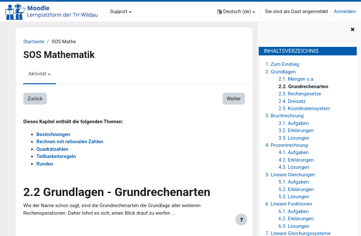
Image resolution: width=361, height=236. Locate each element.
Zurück (35, 99)
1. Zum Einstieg (282, 64)
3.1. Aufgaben (293, 123)
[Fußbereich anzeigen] (241, 220)
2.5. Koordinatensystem (304, 108)
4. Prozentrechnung (286, 145)
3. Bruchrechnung (284, 116)
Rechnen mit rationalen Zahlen (69, 142)
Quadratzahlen (52, 149)
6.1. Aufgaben (293, 211)
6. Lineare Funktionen (288, 204)
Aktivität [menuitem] (38, 74)
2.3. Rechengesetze (299, 94)
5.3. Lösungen (293, 197)
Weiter (234, 99)
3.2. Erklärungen (295, 130)
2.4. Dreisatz (292, 101)
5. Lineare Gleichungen (290, 175)
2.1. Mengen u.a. (296, 79)
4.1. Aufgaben (293, 152)
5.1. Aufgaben (293, 182)
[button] (236, 12)
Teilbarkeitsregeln (56, 156)
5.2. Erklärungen (295, 189)
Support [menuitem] (119, 11)
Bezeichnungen (53, 134)
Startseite (33, 42)
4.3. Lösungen (293, 167)
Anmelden (345, 11)
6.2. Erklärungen (295, 219)
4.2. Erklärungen (295, 160)
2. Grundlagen (280, 72)
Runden (44, 164)
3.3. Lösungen (293, 138)
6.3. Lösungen (293, 226)
